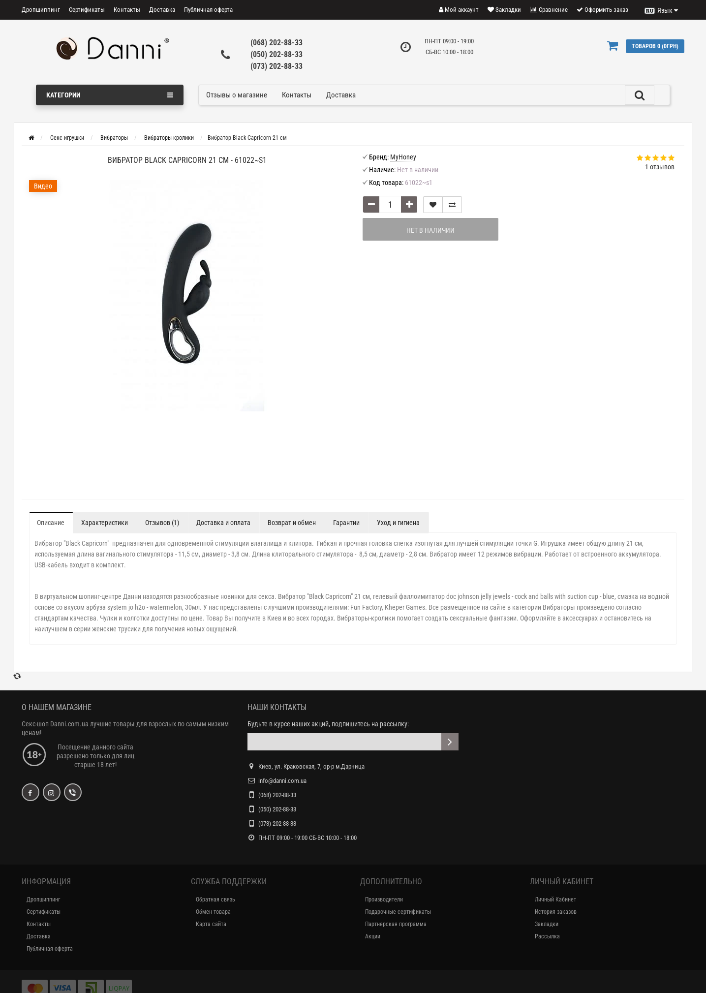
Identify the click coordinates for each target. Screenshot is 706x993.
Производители (384, 899)
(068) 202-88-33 (276, 42)
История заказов (556, 911)
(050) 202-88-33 (276, 54)
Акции (372, 936)
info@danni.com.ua (282, 780)
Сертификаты (87, 9)
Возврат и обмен (292, 523)
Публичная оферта (208, 9)
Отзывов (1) (162, 523)
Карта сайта (211, 924)
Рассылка (547, 936)
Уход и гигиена (398, 523)
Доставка (162, 9)
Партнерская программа (396, 924)
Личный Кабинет (555, 899)
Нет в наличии (423, 230)
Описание (50, 523)
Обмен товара (213, 911)
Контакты (127, 9)
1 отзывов (660, 167)
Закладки (546, 924)
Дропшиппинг (41, 9)
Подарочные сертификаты (398, 911)
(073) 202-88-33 (276, 66)
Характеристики (104, 523)
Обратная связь (215, 899)
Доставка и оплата (223, 523)
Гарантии (346, 523)
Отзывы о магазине (236, 95)
